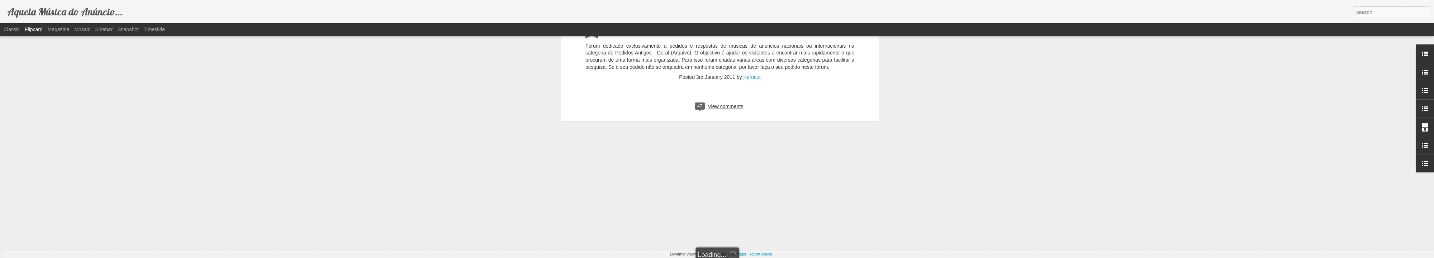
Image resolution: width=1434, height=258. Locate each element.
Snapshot (128, 29)
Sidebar (104, 29)
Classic (12, 29)
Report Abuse (761, 254)
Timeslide (154, 29)
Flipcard (34, 29)
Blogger (739, 254)
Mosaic (82, 29)
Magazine (59, 29)
